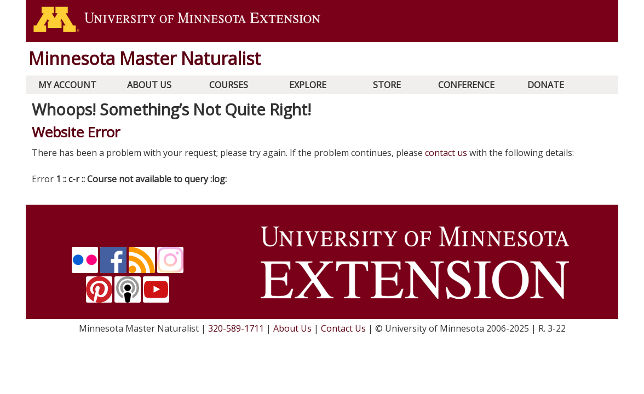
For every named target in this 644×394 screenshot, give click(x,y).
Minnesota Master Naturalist (144, 58)
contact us (446, 153)
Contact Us (343, 328)
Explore (307, 85)
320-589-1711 (236, 328)
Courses (228, 85)
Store (387, 85)
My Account (67, 85)
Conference (466, 85)
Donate (545, 85)
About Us (149, 85)
